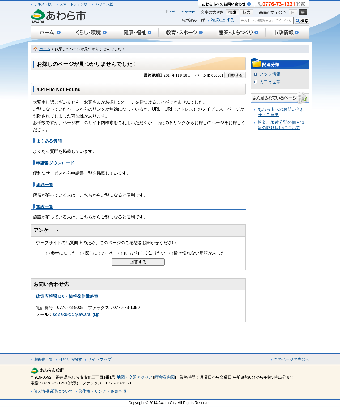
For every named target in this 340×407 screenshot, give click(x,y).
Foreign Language (181, 11)
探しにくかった (99, 253)
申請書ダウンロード (55, 163)
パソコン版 (104, 4)
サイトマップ (100, 359)
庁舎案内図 (165, 377)
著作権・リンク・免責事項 (102, 391)
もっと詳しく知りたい (144, 253)
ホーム (44, 49)
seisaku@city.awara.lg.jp (76, 314)
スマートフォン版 (73, 4)
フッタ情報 (269, 74)
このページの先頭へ (291, 359)
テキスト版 (43, 4)
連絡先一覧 (43, 359)
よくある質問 (49, 141)
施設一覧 (44, 206)
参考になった (63, 253)
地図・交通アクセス (135, 377)
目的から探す (70, 359)
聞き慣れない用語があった (199, 253)
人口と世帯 (269, 82)
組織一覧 (44, 185)
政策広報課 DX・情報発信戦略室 (67, 296)
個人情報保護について (53, 391)
